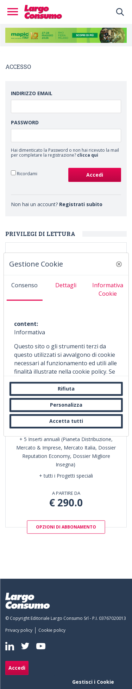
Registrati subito (80, 204)
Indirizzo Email (31, 93)
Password (25, 122)
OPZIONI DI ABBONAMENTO (66, 527)
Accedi (16, 667)
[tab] (24, 288)
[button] (119, 264)
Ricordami (24, 173)
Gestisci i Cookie (93, 681)
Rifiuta (66, 388)
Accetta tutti (66, 421)
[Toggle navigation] (14, 12)
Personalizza (66, 404)
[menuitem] (20, 630)
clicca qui (87, 155)
